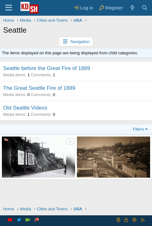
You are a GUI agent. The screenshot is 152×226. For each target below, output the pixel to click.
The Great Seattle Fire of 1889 (39, 88)
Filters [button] (138, 129)
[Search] (144, 7)
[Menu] (8, 8)
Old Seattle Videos (25, 108)
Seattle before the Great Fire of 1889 (46, 68)
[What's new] (132, 7)
